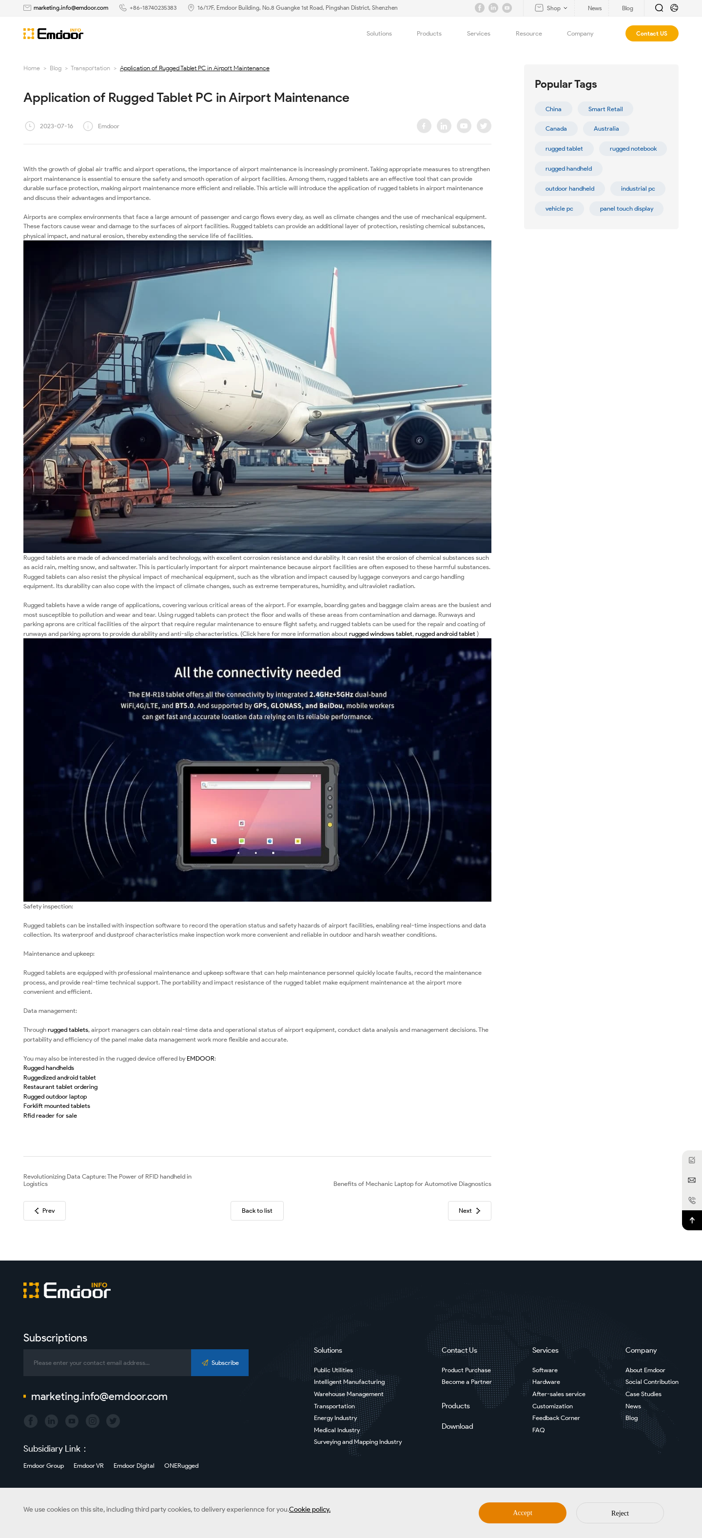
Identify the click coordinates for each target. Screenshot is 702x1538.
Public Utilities (333, 1370)
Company (585, 34)
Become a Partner (467, 1381)
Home (31, 68)
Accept (522, 1513)
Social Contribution (652, 1381)
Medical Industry (337, 1430)
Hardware (546, 1381)
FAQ (538, 1430)
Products (435, 34)
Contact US (651, 33)
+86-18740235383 (153, 7)
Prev (45, 1210)
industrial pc (638, 188)
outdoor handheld (570, 188)
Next (469, 1210)
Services (484, 34)
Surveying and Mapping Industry (358, 1441)
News (633, 1406)
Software (545, 1370)
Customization (552, 1406)
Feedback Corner (556, 1417)
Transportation (90, 68)
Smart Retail (605, 109)
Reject (620, 1513)
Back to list (257, 1210)
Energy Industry (335, 1417)
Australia (606, 128)
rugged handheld (569, 168)
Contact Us (459, 1350)
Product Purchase (466, 1370)
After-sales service (558, 1394)
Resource (534, 34)
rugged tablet (564, 148)
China (554, 109)
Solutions (385, 34)
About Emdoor (645, 1370)
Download (457, 1426)
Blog (55, 68)
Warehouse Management (349, 1394)
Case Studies (643, 1394)
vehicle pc (559, 208)
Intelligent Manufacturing (349, 1381)
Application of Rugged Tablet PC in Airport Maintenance (195, 68)
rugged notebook (633, 148)
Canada (556, 128)
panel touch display (626, 208)
